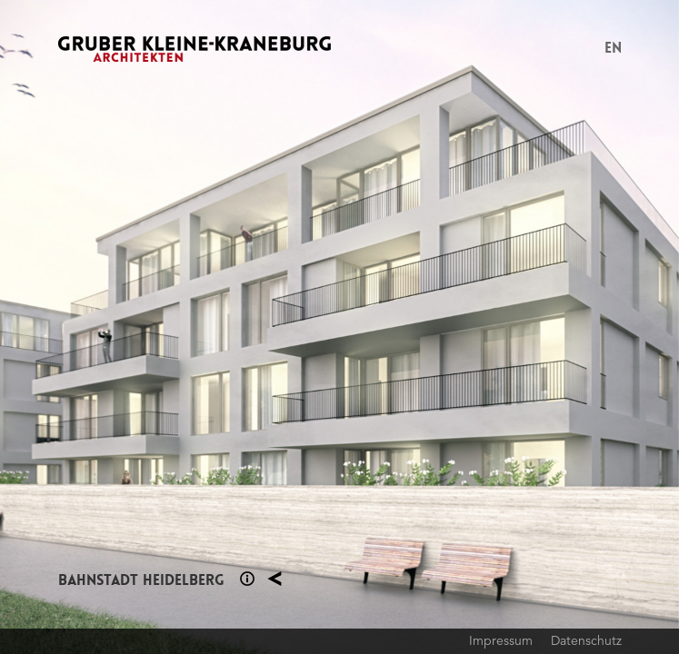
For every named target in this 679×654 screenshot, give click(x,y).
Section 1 (247, 578)
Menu (582, 49)
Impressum (501, 640)
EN (613, 47)
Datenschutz (586, 640)
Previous (170, 327)
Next (510, 327)
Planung (274, 578)
